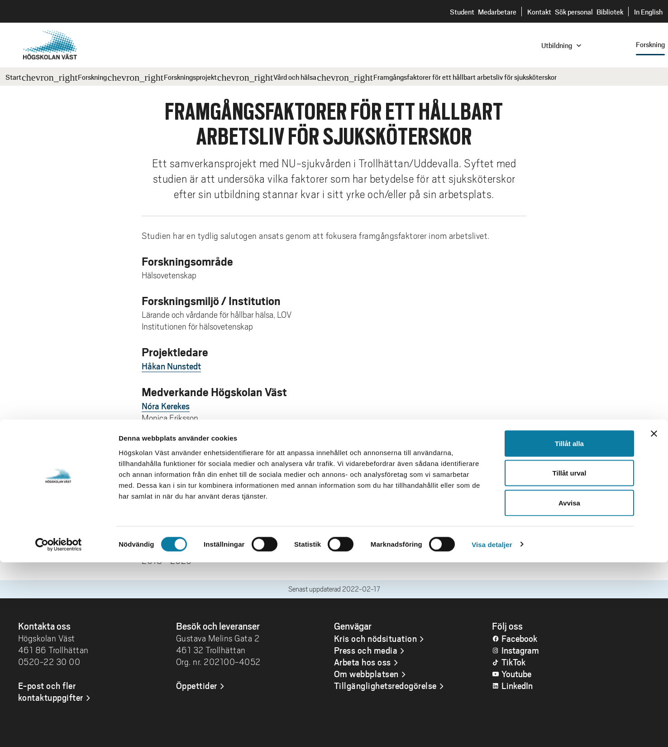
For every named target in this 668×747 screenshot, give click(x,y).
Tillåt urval (570, 658)
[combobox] (607, 44)
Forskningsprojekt (190, 77)
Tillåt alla (569, 628)
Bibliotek (609, 11)
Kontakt (539, 11)
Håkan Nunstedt (171, 366)
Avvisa (569, 687)
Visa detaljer (492, 729)
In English (648, 11)
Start (13, 77)
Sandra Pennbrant (175, 430)
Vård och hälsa (294, 77)
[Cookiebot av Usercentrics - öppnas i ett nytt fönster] (58, 729)
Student (462, 11)
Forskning (92, 77)
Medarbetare (497, 11)
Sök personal (574, 11)
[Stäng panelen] (654, 618)
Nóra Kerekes (166, 406)
